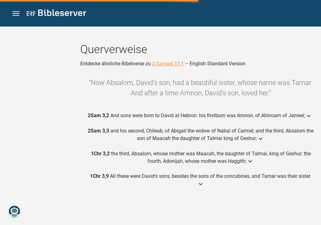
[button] (16, 13)
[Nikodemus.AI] (14, 211)
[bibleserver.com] (56, 14)
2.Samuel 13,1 (168, 64)
